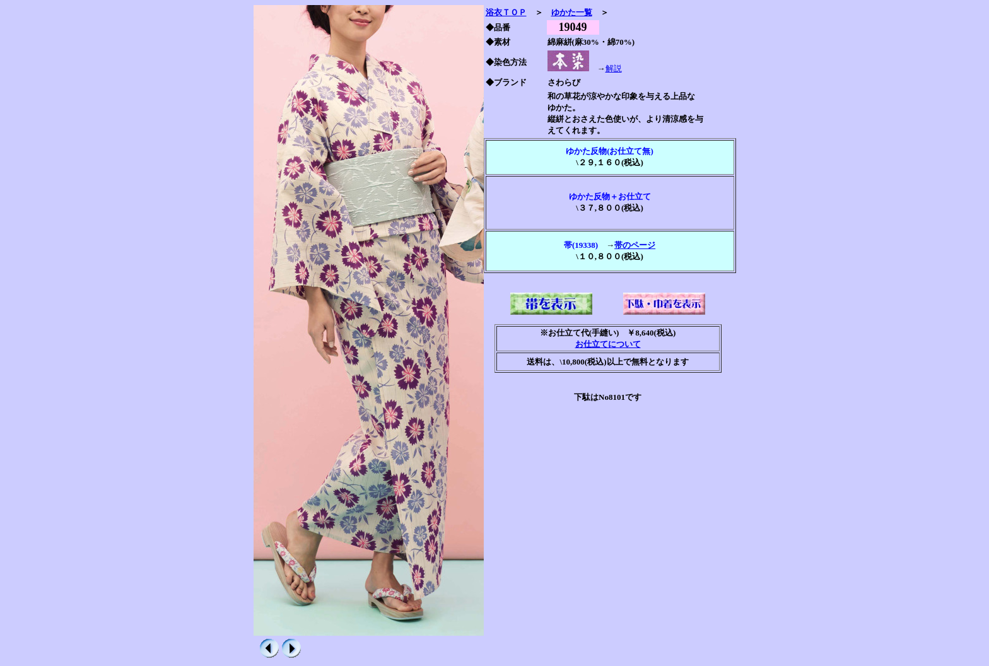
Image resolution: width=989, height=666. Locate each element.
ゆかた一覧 (571, 12)
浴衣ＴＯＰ (506, 12)
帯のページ (634, 245)
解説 (614, 68)
